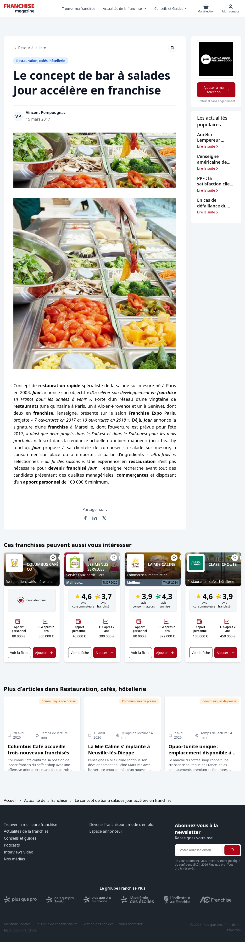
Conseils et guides (20, 838)
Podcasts (12, 845)
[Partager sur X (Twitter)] (104, 518)
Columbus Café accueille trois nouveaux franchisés (38, 749)
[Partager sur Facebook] (85, 518)
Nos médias (14, 859)
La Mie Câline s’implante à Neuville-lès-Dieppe (119, 749)
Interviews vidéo (18, 852)
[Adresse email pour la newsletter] (199, 850)
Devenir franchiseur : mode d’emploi (121, 824)
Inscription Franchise (20, 930)
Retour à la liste (29, 47)
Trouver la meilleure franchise (30, 824)
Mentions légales (17, 924)
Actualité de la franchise (45, 800)
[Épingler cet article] (172, 48)
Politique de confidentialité (56, 924)
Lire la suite (208, 146)
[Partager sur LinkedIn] (95, 518)
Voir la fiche (19, 652)
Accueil (10, 800)
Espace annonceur (105, 831)
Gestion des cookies (98, 924)
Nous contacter (130, 924)
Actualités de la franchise (26, 831)
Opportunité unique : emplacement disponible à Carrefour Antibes (199, 752)
